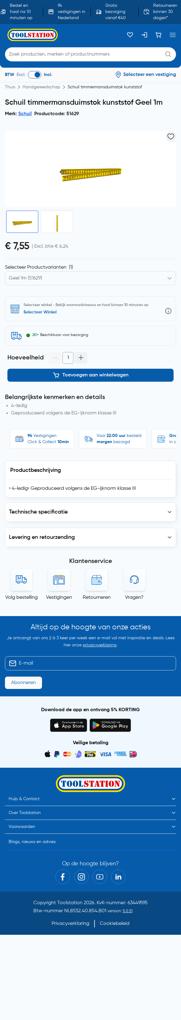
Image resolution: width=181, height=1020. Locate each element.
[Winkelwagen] (158, 34)
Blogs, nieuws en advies (32, 842)
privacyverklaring (99, 645)
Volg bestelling (21, 597)
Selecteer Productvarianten (39, 267)
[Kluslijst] (130, 34)
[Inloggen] (144, 34)
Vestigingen (59, 597)
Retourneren (97, 597)
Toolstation (69, 902)
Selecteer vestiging (42, 312)
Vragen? (134, 597)
